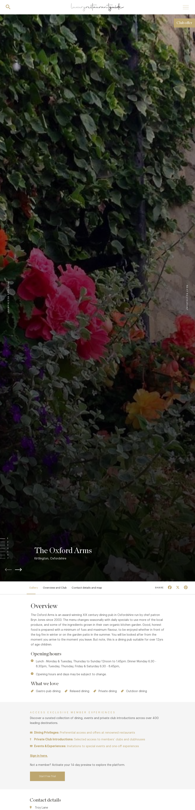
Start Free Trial (47, 776)
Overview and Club (55, 587)
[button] (11, 539)
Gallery (33, 587)
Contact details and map (87, 587)
